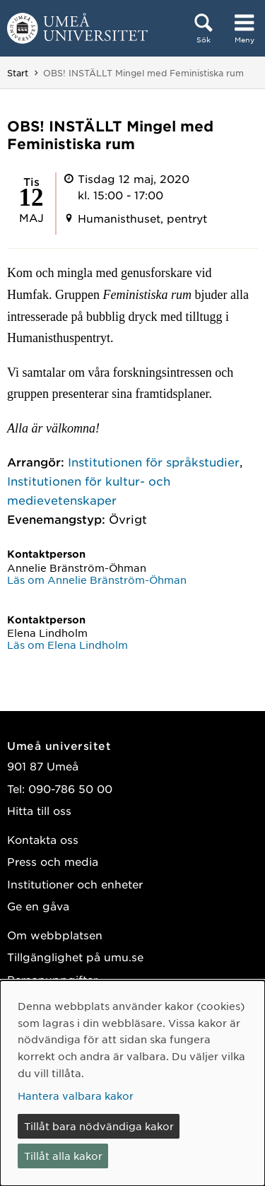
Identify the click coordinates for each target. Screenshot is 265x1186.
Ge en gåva (38, 905)
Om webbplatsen (54, 934)
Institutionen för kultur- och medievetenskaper (88, 490)
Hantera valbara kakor (76, 1095)
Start (17, 72)
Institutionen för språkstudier (154, 461)
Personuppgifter (52, 979)
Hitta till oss (39, 810)
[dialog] (132, 1083)
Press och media (52, 861)
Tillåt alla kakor (63, 1155)
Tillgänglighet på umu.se (75, 956)
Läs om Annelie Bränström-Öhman (97, 579)
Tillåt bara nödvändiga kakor (99, 1126)
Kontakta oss (42, 839)
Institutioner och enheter (75, 884)
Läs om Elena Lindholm (67, 644)
